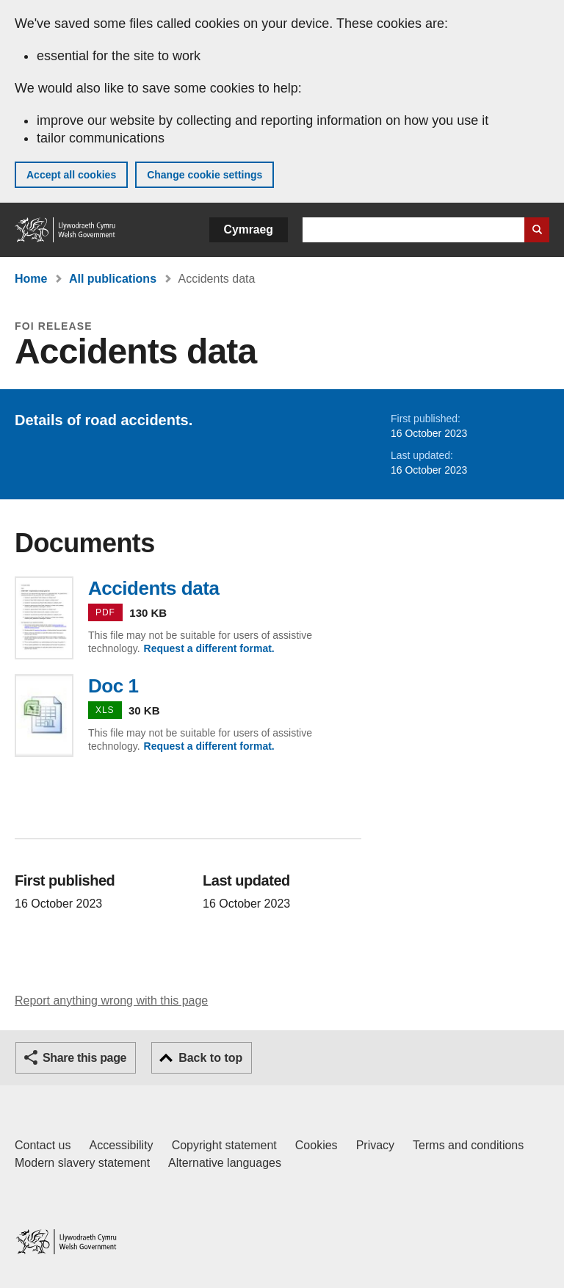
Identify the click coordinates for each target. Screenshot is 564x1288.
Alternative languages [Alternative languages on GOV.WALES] (224, 1163)
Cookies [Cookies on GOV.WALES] (316, 1145)
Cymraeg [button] (248, 229)
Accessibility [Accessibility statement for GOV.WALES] (121, 1145)
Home (31, 278)
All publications (112, 278)
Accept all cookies (71, 175)
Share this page (84, 1058)
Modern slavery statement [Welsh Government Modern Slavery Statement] (82, 1163)
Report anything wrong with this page (111, 1000)
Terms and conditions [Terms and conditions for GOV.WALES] (468, 1145)
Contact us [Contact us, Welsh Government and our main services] (42, 1145)
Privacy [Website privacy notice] (375, 1145)
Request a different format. (209, 648)
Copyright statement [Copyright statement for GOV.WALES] (224, 1145)
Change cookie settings (204, 175)
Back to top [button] (210, 1058)
